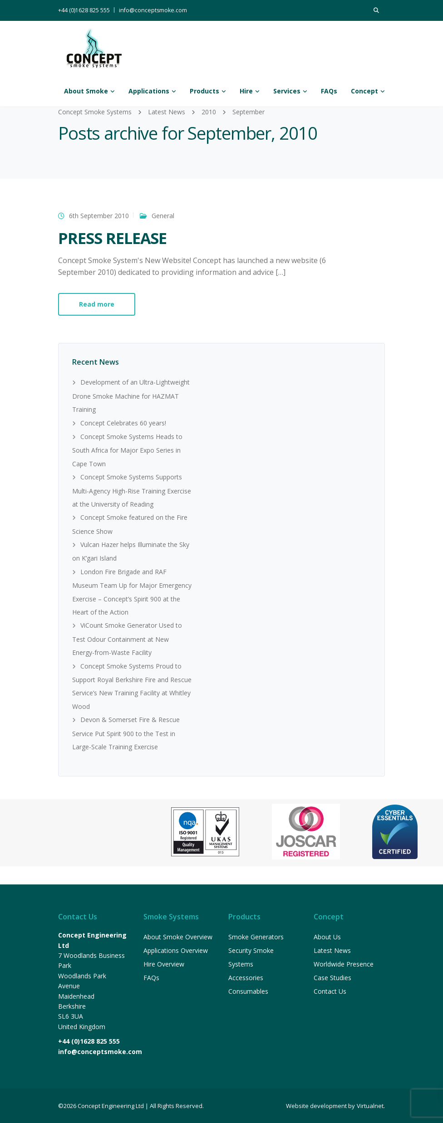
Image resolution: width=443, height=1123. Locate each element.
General (163, 215)
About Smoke (86, 91)
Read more (96, 304)
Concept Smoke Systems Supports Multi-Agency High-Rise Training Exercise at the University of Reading (131, 490)
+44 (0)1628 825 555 (84, 10)
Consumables (248, 991)
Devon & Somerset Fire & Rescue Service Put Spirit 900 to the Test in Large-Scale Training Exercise (126, 733)
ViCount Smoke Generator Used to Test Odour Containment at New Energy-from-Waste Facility (127, 639)
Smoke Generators (256, 937)
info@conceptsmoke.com (153, 10)
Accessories (245, 977)
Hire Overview (163, 964)
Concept (364, 91)
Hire (246, 91)
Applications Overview (175, 950)
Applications (148, 91)
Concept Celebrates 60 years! (123, 423)
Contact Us (330, 991)
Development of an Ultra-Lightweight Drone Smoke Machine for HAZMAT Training (131, 396)
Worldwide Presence (344, 964)
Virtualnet (370, 1106)
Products (204, 91)
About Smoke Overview (177, 937)
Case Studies (332, 977)
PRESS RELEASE (112, 238)
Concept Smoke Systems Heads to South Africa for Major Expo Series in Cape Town (127, 450)
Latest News (332, 950)
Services (286, 91)
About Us (327, 937)
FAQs (329, 91)
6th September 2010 (99, 215)
